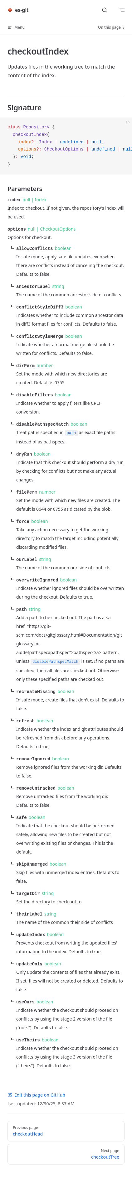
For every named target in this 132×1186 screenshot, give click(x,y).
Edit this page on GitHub (36, 1086)
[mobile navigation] (122, 10)
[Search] (104, 10)
